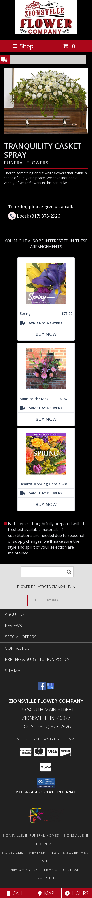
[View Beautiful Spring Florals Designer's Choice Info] (46, 454)
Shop (23, 46)
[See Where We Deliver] (46, 600)
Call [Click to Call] (15, 893)
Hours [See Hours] (77, 893)
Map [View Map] (46, 893)
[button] (46, 783)
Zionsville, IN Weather (23, 852)
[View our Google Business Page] (50, 688)
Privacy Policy (24, 869)
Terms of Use (46, 878)
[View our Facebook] (42, 688)
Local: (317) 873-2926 (46, 726)
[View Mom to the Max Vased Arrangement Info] (46, 368)
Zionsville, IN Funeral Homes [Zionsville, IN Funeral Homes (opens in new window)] (30, 835)
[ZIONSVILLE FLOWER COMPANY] (45, 33)
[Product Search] (47, 571)
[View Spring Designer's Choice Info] (46, 283)
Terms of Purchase (60, 869)
